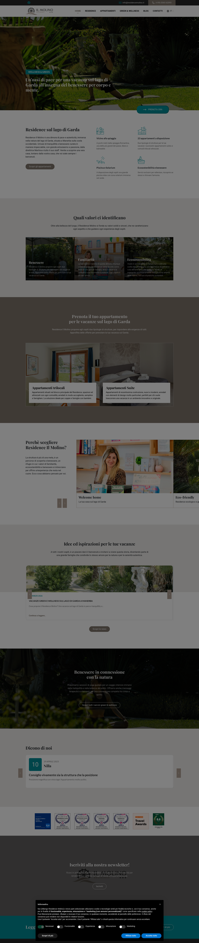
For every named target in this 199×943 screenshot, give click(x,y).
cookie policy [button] (147, 911)
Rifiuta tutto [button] (131, 936)
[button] (160, 904)
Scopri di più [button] (47, 936)
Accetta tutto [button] (151, 936)
